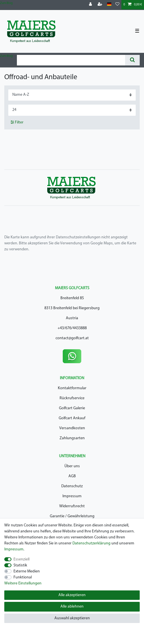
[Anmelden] (91, 4)
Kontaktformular (72, 388)
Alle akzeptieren (72, 595)
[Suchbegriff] (71, 60)
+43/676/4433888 (72, 328)
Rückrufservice (72, 398)
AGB (72, 476)
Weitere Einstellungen (23, 583)
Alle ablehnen (72, 606)
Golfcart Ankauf (72, 418)
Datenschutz (72, 486)
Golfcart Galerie (72, 408)
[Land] (109, 4)
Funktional (22, 577)
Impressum (72, 496)
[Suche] (132, 60)
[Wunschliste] (117, 4)
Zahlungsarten (72, 438)
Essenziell (21, 559)
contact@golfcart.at (72, 338)
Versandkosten (72, 428)
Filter (17, 122)
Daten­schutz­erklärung (91, 543)
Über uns (72, 466)
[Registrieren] (100, 4)
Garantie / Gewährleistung (72, 516)
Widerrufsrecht (72, 506)
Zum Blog (6, 3)
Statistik (20, 565)
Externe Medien (26, 571)
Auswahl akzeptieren (72, 618)
